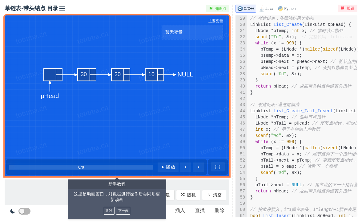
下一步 (123, 211)
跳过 (109, 211)
